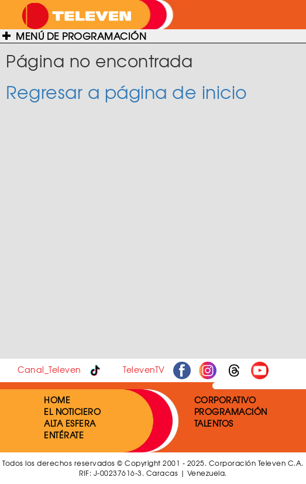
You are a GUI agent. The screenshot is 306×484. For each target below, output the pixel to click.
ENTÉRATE (64, 435)
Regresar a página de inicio (126, 91)
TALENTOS (213, 423)
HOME (57, 400)
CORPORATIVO (225, 400)
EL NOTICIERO (72, 411)
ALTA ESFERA (70, 423)
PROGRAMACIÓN (230, 411)
